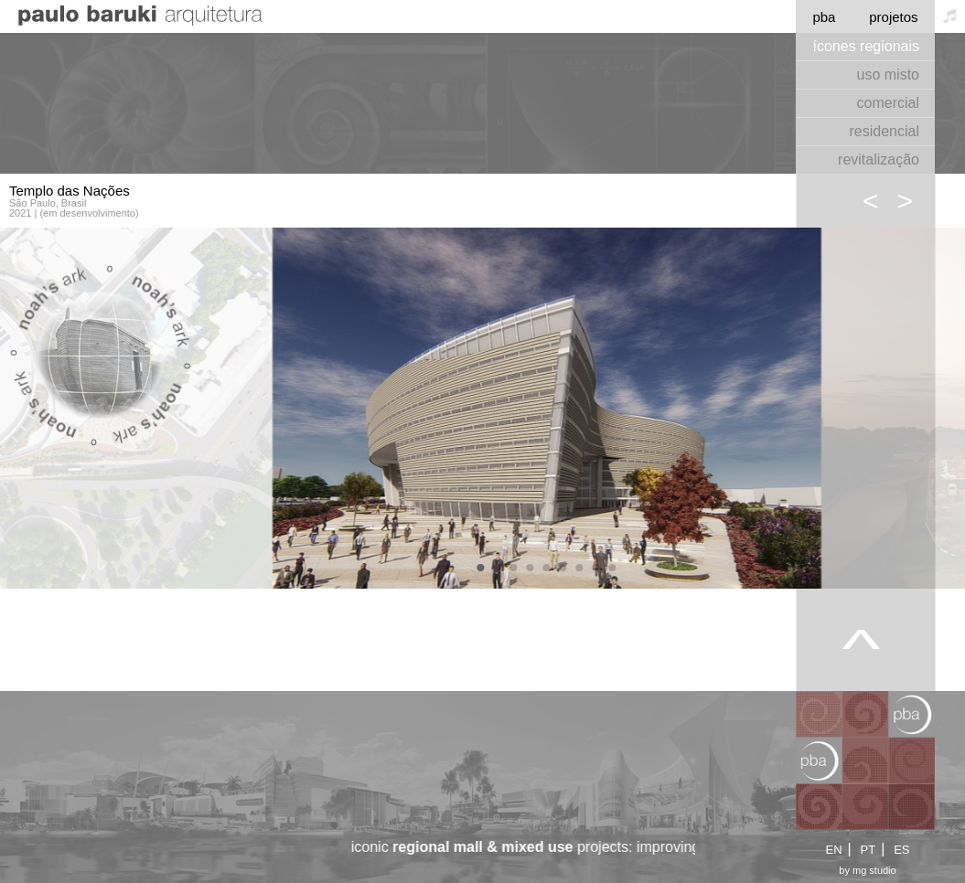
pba (823, 17)
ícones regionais (865, 46)
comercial (888, 103)
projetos (893, 17)
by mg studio (867, 871)
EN (833, 850)
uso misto (888, 74)
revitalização (878, 159)
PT (868, 850)
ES (901, 850)
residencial (884, 131)
